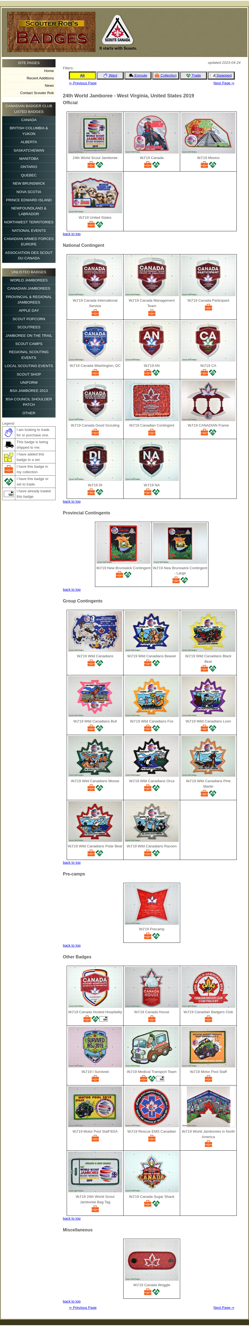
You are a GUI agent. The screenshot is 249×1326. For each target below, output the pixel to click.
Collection (165, 75)
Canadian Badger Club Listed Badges (28, 108)
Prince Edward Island (29, 200)
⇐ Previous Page (83, 83)
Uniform (28, 382)
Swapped (221, 75)
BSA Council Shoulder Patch (29, 402)
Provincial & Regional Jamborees (29, 299)
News (49, 85)
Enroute (137, 75)
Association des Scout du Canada (29, 255)
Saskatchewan (29, 150)
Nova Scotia (28, 192)
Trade (193, 75)
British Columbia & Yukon (29, 131)
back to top (72, 234)
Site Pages (29, 63)
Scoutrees (29, 327)
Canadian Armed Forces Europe (29, 241)
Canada (29, 120)
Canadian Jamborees (28, 288)
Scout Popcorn (29, 319)
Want (110, 75)
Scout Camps (28, 344)
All (82, 75)
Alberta (29, 142)
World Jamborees (29, 280)
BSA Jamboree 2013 (29, 391)
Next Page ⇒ (224, 83)
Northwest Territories (29, 222)
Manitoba (29, 159)
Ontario (29, 167)
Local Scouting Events (29, 366)
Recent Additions (40, 78)
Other (28, 413)
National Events (29, 231)
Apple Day (29, 310)
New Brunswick (29, 183)
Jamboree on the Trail (28, 336)
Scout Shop (29, 374)
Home (49, 71)
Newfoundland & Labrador (28, 211)
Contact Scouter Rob (37, 93)
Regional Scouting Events (28, 354)
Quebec (28, 175)
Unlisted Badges (28, 272)
